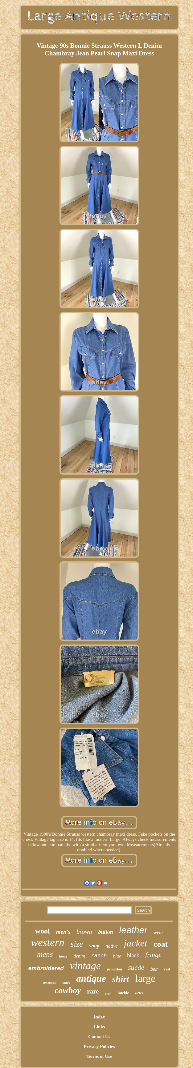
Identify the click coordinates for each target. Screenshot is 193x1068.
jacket (135, 943)
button (105, 932)
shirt (120, 979)
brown (84, 931)
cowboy (68, 990)
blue (117, 956)
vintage (85, 965)
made (66, 982)
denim (79, 956)
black (133, 955)
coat (161, 944)
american (49, 982)
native (111, 946)
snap (94, 946)
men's (63, 932)
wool (42, 931)
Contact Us (99, 1036)
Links (99, 1026)
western (47, 943)
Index (99, 1016)
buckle (123, 992)
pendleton (114, 969)
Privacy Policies (99, 1046)
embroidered (46, 968)
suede (136, 967)
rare (93, 991)
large (145, 978)
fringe (153, 954)
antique (91, 978)
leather (133, 930)
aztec (139, 992)
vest (167, 969)
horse (63, 956)
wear (158, 932)
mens (45, 954)
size (77, 944)
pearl (108, 993)
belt (154, 969)
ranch (99, 956)
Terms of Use (99, 1056)
